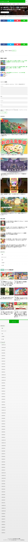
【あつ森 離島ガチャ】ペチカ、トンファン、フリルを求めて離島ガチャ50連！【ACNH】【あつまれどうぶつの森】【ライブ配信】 (7, 283)
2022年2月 (3, 467)
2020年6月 (3, 521)
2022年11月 (4, 442)
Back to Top (14, 321)
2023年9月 (3, 415)
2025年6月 (3, 358)
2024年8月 (3, 385)
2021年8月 (3, 483)
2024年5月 (3, 393)
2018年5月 (3, 532)
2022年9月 (3, 448)
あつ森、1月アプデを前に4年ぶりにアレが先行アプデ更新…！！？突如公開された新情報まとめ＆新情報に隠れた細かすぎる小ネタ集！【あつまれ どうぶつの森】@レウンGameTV (16, 245)
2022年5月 (3, 459)
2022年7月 (3, 453)
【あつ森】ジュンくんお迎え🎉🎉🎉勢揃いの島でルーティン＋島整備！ (12, 154)
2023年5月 (3, 426)
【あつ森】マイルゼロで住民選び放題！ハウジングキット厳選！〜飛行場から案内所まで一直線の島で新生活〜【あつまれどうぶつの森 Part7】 (20, 314)
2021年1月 (3, 502)
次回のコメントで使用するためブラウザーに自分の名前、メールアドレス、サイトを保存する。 (14, 110)
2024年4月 (3, 396)
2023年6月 (3, 423)
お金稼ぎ (3, 262)
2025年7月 (3, 355)
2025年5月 (3, 361)
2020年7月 (3, 519)
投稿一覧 (13, 50)
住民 (7, 12)
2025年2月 (3, 369)
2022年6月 (3, 456)
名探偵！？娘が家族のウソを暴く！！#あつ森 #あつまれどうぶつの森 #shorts (13, 194)
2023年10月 (4, 412)
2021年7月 (3, 486)
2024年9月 (3, 382)
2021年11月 (4, 475)
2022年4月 (3, 461)
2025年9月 (3, 350)
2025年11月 (4, 344)
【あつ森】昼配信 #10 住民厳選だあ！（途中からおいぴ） (20, 282)
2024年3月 (3, 399)
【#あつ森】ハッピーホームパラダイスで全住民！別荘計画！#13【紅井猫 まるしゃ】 (20, 298)
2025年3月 (3, 366)
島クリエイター (4, 257)
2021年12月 (4, 472)
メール (2, 100)
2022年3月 (3, 464)
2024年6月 (3, 391)
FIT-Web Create (13, 539)
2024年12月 (4, 374)
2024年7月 (3, 388)
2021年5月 (3, 491)
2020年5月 (3, 524)
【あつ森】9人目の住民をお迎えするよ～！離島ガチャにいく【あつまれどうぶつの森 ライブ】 (7, 313)
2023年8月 (3, 418)
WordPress (22, 539)
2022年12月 (4, 440)
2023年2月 (3, 434)
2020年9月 (3, 513)
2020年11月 (4, 508)
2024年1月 (3, 404)
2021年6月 (3, 489)
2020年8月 (3, 516)
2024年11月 (4, 377)
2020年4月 (3, 527)
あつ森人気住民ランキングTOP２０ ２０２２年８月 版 (15, 72)
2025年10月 (4, 347)
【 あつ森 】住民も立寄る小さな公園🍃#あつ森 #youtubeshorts (7, 298)
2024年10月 (4, 380)
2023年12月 (4, 407)
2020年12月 (4, 505)
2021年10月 (4, 478)
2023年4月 (3, 429)
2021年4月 (3, 494)
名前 (1, 96)
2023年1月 (3, 437)
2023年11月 (4, 410)
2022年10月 (4, 445)
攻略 (2, 254)
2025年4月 (3, 363)
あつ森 (2, 176)
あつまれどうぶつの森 (16, 538)
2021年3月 (3, 497)
